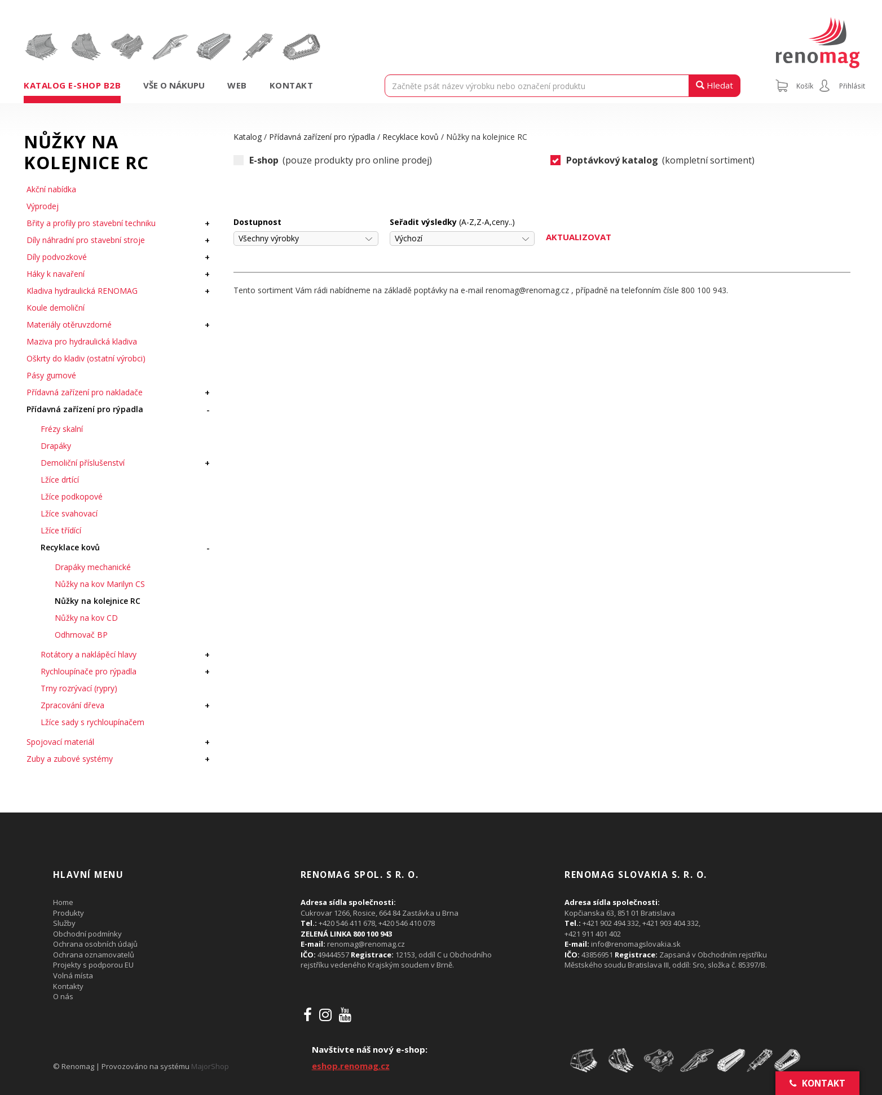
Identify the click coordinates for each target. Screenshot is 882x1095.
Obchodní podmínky (87, 934)
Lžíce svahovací (69, 513)
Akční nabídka (51, 189)
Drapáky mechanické (93, 567)
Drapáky (56, 445)
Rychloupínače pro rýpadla (88, 671)
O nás (63, 996)
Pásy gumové (51, 375)
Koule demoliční (56, 307)
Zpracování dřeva (72, 705)
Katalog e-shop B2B (72, 85)
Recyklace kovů (70, 547)
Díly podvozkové (57, 256)
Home (63, 902)
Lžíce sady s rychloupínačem (92, 722)
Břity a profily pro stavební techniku (91, 223)
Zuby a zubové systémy (70, 758)
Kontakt (292, 85)
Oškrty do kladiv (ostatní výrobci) (86, 358)
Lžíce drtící (60, 479)
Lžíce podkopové (72, 496)
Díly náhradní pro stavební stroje (86, 240)
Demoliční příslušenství (83, 462)
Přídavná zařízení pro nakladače (85, 392)
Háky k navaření (56, 273)
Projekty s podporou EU (93, 965)
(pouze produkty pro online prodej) (333, 160)
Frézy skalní (62, 428)
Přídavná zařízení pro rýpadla (85, 409)
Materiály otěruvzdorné (69, 324)
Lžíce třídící (61, 530)
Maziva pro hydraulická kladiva (82, 341)
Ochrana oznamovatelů (93, 955)
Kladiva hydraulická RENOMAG (82, 290)
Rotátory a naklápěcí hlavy (88, 654)
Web (237, 85)
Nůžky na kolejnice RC (97, 600)
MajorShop (210, 1066)
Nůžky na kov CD (86, 617)
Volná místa (73, 975)
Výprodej (43, 206)
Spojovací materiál (60, 741)
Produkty (68, 913)
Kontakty (68, 986)
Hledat (714, 85)
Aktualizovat (578, 236)
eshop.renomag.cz (351, 1065)
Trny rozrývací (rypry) (79, 688)
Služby (64, 923)
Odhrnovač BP (81, 634)
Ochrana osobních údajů (95, 944)
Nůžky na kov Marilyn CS (100, 584)
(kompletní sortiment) (652, 160)
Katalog (247, 136)
